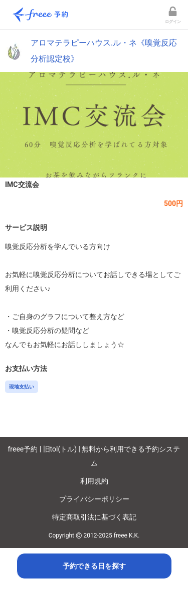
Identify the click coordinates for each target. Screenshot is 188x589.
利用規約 (94, 481)
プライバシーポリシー (94, 499)
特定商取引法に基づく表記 (94, 517)
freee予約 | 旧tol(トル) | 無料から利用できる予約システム (94, 456)
